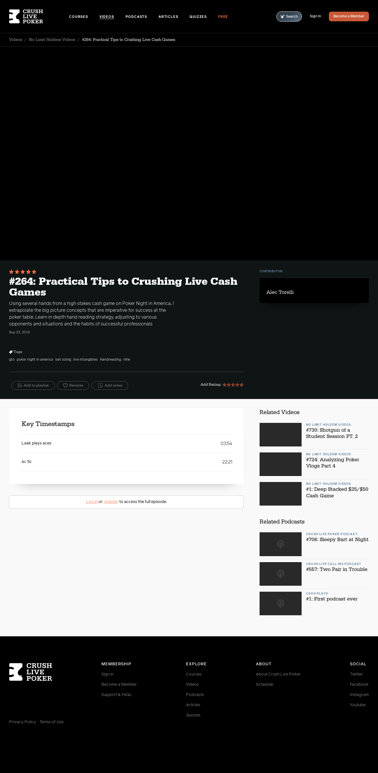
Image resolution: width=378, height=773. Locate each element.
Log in (92, 502)
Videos (106, 17)
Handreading (110, 359)
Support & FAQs (116, 695)
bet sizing (63, 359)
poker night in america (35, 359)
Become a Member (348, 16)
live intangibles (85, 359)
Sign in (107, 674)
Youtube (358, 705)
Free (223, 17)
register (111, 502)
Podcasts (136, 17)
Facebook (359, 685)
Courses (78, 17)
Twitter (356, 674)
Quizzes (198, 17)
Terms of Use (51, 722)
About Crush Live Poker (278, 674)
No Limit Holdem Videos (52, 40)
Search (289, 16)
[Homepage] (39, 16)
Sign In (315, 16)
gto (11, 359)
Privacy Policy (22, 722)
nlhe (126, 359)
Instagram (359, 695)
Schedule (264, 685)
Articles (168, 17)
